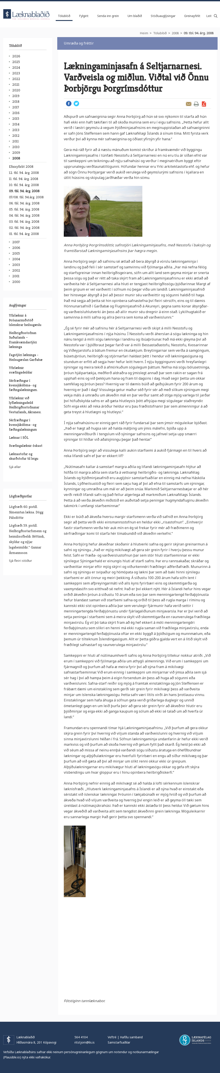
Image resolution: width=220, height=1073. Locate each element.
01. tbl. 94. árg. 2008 (24, 233)
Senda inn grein (108, 16)
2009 (16, 152)
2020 (16, 90)
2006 (16, 247)
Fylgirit (83, 16)
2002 (16, 270)
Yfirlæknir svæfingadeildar (20, 370)
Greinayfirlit (192, 16)
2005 (16, 253)
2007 (16, 242)
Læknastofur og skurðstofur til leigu (23, 456)
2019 (15, 96)
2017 (15, 107)
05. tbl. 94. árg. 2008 (24, 209)
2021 (15, 84)
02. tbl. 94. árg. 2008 (24, 227)
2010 (15, 147)
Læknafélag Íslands (195, 1040)
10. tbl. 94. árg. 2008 (24, 185)
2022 (16, 79)
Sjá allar (15, 467)
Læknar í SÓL (18, 437)
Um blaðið (135, 16)
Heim (144, 33)
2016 (15, 113)
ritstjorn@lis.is (84, 1042)
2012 (15, 135)
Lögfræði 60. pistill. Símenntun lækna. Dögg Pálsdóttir (26, 512)
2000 (16, 281)
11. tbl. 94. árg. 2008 (23, 179)
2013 (15, 130)
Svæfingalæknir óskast (25, 445)
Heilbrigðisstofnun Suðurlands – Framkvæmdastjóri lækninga (23, 340)
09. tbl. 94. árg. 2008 (198, 33)
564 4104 (81, 1037)
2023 (16, 73)
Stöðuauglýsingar (163, 16)
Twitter (76, 103)
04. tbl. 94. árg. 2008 (24, 215)
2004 (16, 259)
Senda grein (188, 104)
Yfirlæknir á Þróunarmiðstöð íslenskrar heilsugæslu (25, 320)
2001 (15, 276)
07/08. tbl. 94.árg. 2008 (26, 197)
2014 (15, 124)
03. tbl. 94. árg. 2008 (24, 221)
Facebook (68, 103)
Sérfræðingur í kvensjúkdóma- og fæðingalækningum (23, 425)
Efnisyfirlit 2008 (21, 166)
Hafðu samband (131, 1037)
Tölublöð (160, 33)
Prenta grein (196, 104)
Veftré (112, 1037)
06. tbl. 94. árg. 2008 (24, 203)
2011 (15, 141)
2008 (175, 33)
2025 (16, 62)
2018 (15, 101)
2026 (16, 56)
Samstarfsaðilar (119, 1042)
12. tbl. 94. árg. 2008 (24, 172)
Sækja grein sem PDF (204, 104)
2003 (16, 264)
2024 (16, 67)
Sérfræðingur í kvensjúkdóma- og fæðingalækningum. (23, 385)
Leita (215, 16)
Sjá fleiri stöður (20, 560)
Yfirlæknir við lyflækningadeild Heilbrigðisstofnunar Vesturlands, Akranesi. (25, 405)
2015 (15, 118)
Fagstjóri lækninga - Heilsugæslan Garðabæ (26, 357)
